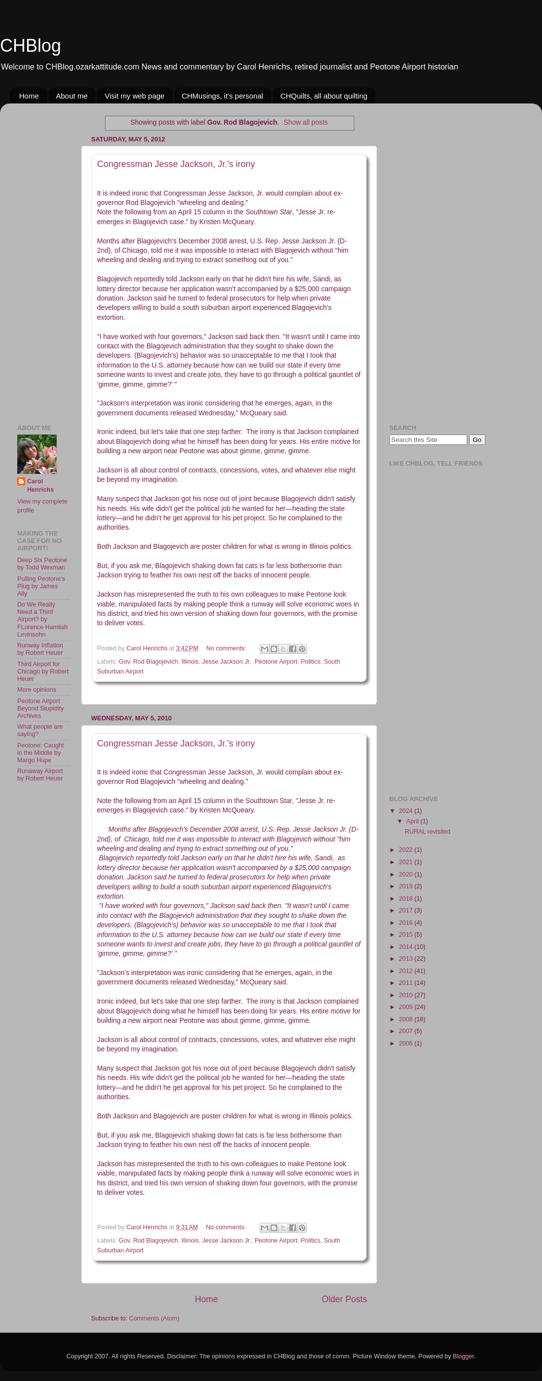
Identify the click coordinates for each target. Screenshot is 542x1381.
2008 (406, 1019)
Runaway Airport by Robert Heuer (40, 775)
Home (29, 96)
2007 (406, 1031)
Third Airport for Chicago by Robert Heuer (42, 671)
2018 (406, 898)
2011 (406, 982)
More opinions (36, 689)
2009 (406, 1007)
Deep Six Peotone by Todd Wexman (42, 564)
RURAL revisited (427, 831)
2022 (406, 849)
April (413, 821)
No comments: (227, 648)
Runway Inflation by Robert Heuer (40, 649)
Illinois (190, 661)
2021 (406, 862)
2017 (406, 910)
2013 (406, 958)
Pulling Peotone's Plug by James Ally (41, 586)
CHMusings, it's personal (222, 96)
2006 (406, 1043)
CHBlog (30, 45)
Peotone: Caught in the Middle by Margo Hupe (40, 753)
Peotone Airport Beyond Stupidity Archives (40, 708)
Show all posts (306, 122)
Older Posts (344, 1299)
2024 (406, 811)
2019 (406, 886)
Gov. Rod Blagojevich (148, 661)
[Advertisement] (46, 258)
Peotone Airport (276, 661)
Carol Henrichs (40, 486)
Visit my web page (134, 96)
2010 (406, 995)
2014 (406, 946)
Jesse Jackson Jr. (226, 661)
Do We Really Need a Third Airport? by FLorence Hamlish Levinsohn (42, 619)
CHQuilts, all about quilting (324, 96)
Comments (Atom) (154, 1318)
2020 (406, 874)
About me (72, 96)
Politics (311, 661)
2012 (406, 971)
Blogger (463, 1356)
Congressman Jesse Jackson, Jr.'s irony (176, 164)
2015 (406, 934)
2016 (406, 922)
